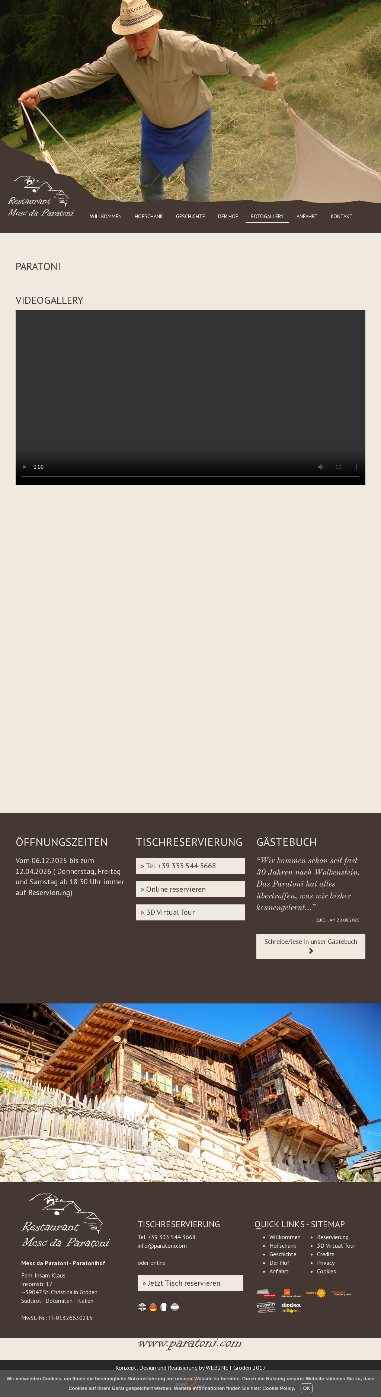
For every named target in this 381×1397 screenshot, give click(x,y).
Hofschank (282, 1245)
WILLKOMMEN (106, 216)
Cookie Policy (278, 1388)
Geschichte (283, 1254)
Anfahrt (279, 1271)
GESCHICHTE (190, 216)
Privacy (325, 1262)
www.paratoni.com (190, 1347)
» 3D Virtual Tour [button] (168, 912)
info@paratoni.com (162, 1245)
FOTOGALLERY (267, 216)
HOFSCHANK (149, 216)
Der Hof (279, 1262)
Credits (325, 1254)
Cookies (326, 1271)
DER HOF (228, 216)
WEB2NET (219, 1367)
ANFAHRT (307, 216)
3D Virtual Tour (336, 1245)
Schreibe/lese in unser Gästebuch (311, 945)
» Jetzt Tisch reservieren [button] (181, 1283)
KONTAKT (342, 216)
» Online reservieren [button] (173, 889)
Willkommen (285, 1237)
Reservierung (333, 1237)
